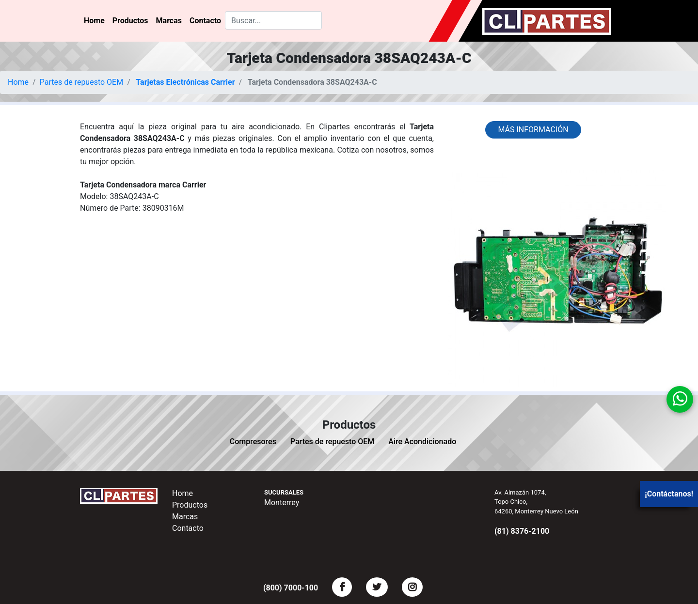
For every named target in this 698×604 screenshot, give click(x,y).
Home (94, 20)
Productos (130, 20)
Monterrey (281, 502)
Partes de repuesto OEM (82, 82)
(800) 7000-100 (290, 587)
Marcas (169, 20)
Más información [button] (533, 129)
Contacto (205, 20)
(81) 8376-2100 (521, 531)
